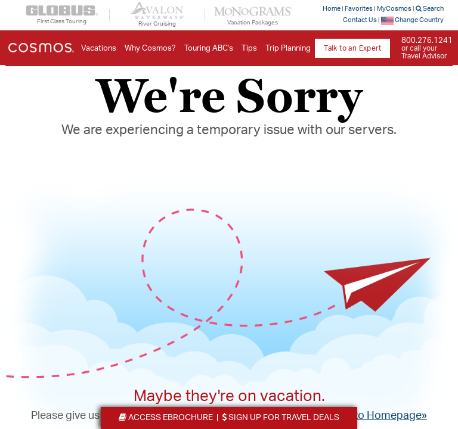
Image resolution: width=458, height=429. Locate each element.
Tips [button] (249, 48)
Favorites (359, 8)
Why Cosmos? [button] (150, 48)
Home (332, 8)
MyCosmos (394, 8)
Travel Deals (280, 418)
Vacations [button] (98, 48)
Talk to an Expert (352, 48)
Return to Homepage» (373, 416)
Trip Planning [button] (288, 48)
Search (430, 8)
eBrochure (166, 418)
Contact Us (360, 20)
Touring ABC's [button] (208, 48)
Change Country (412, 20)
